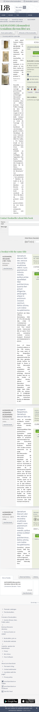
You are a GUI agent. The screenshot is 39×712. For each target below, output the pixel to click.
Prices (6, 653)
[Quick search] (20, 7)
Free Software (8, 659)
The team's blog (8, 668)
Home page (3, 15)
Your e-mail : (3, 223)
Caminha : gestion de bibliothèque (8, 649)
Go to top (35, 604)
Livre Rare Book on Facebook (9, 689)
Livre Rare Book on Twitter (9, 684)
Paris (29, 49)
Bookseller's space (31, 1)
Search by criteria (17, 11)
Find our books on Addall (8, 635)
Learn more (26, 710)
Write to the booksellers (12, 1)
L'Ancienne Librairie (10, 588)
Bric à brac (7, 656)
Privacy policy (7, 679)
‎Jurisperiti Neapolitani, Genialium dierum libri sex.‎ (24, 415)
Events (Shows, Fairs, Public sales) (9, 623)
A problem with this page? (9, 675)
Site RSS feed (7, 693)
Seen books (6, 580)
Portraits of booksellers (9, 619)
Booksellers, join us (9, 640)
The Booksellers (20, 15)
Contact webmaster (9, 671)
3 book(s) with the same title (10, 36)
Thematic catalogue (9, 611)
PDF (36, 37)
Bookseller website (9, 643)
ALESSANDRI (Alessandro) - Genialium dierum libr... (17, 20)
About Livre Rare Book (8, 665)
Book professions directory (32, 15)
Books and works (11, 15)
